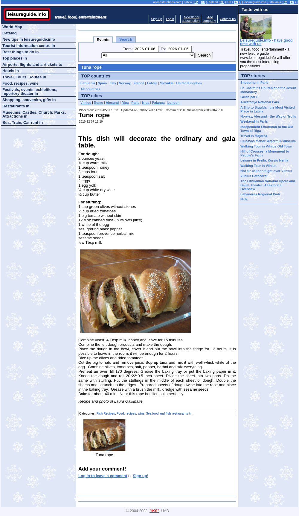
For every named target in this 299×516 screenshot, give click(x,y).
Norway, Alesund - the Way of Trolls (268, 116)
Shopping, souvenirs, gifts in (29, 100)
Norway (125, 83)
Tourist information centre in (28, 45)
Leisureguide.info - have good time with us (266, 42)
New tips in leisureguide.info (28, 39)
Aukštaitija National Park (259, 102)
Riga (125, 102)
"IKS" (154, 511)
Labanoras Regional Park (260, 194)
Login (170, 19)
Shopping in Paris (254, 82)
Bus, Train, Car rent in (22, 122)
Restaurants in (15, 106)
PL (222, 2)
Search (125, 39)
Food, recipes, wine (130, 413)
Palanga (158, 102)
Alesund (112, 102)
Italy (112, 83)
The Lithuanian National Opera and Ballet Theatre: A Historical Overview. (267, 185)
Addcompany (209, 18)
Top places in (14, 58)
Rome (98, 102)
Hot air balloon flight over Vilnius (266, 171)
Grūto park (248, 97)
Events (103, 39)
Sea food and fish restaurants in (168, 413)
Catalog (9, 33)
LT (285, 2)
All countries (90, 89)
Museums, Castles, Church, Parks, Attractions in (34, 114)
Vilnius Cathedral (253, 176)
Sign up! (140, 476)
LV (196, 2)
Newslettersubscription (190, 18)
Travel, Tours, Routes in (24, 77)
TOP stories (253, 75)
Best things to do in (20, 52)
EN (236, 2)
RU (203, 2)
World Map (12, 27)
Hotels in (10, 71)
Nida (145, 102)
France (138, 83)
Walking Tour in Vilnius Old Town (266, 146)
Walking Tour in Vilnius (258, 166)
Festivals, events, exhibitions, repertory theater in (29, 91)
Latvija (152, 83)
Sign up (156, 19)
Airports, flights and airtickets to (32, 64)
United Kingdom (189, 83)
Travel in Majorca (253, 136)
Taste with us (255, 9)
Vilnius (85, 102)
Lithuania (87, 83)
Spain (102, 83)
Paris (135, 102)
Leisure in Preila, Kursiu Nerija (264, 160)
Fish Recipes (106, 413)
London (173, 102)
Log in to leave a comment (102, 476)
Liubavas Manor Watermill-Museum (268, 141)
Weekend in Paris (254, 121)
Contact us (228, 19)
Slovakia (167, 83)
